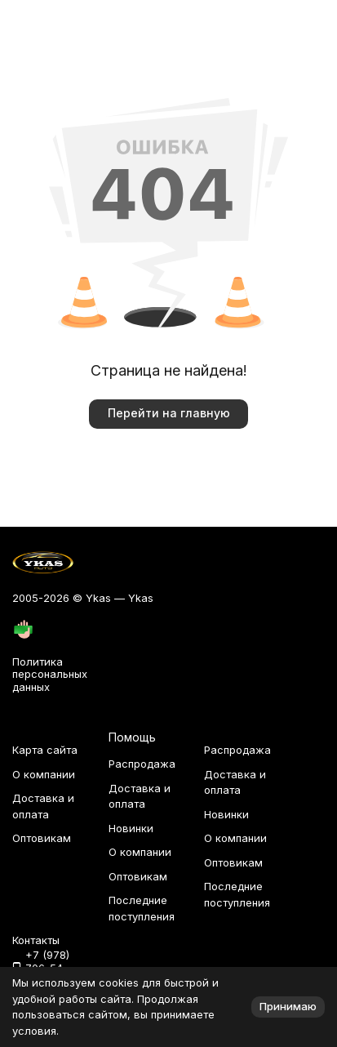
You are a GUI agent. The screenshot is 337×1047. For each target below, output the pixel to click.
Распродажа (142, 763)
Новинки (131, 828)
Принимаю (288, 1006)
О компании (43, 774)
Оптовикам (41, 837)
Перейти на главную (169, 413)
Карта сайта (45, 749)
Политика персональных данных (49, 674)
